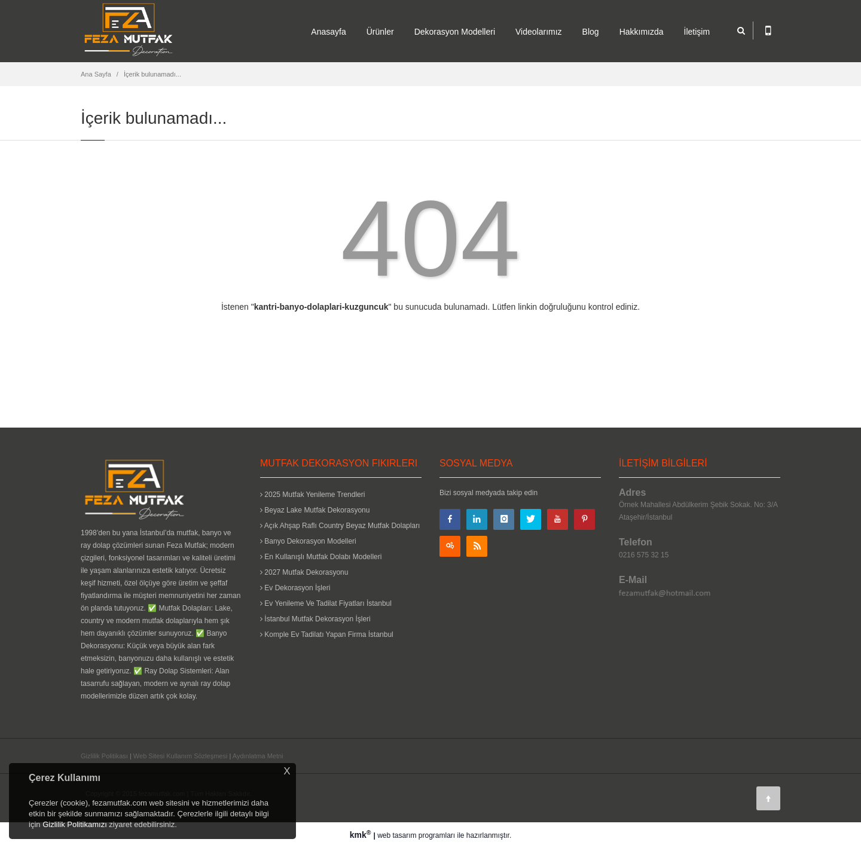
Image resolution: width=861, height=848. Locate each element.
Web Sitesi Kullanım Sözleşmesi (180, 755)
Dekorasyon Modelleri (454, 31)
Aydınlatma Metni (258, 755)
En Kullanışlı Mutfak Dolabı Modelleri (320, 557)
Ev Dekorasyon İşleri (295, 588)
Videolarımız (538, 31)
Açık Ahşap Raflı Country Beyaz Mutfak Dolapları (340, 525)
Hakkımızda (641, 31)
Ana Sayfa (96, 74)
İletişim (697, 31)
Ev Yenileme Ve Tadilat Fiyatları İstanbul (326, 603)
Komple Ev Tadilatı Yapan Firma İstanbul (326, 634)
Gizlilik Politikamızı (74, 824)
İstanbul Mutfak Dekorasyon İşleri (315, 619)
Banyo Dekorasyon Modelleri (308, 541)
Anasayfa (328, 31)
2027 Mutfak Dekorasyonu (304, 572)
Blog (590, 31)
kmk (362, 835)
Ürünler (380, 31)
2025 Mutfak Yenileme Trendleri (312, 494)
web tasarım (396, 835)
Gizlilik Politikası (104, 755)
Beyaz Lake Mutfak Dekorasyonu (315, 510)
